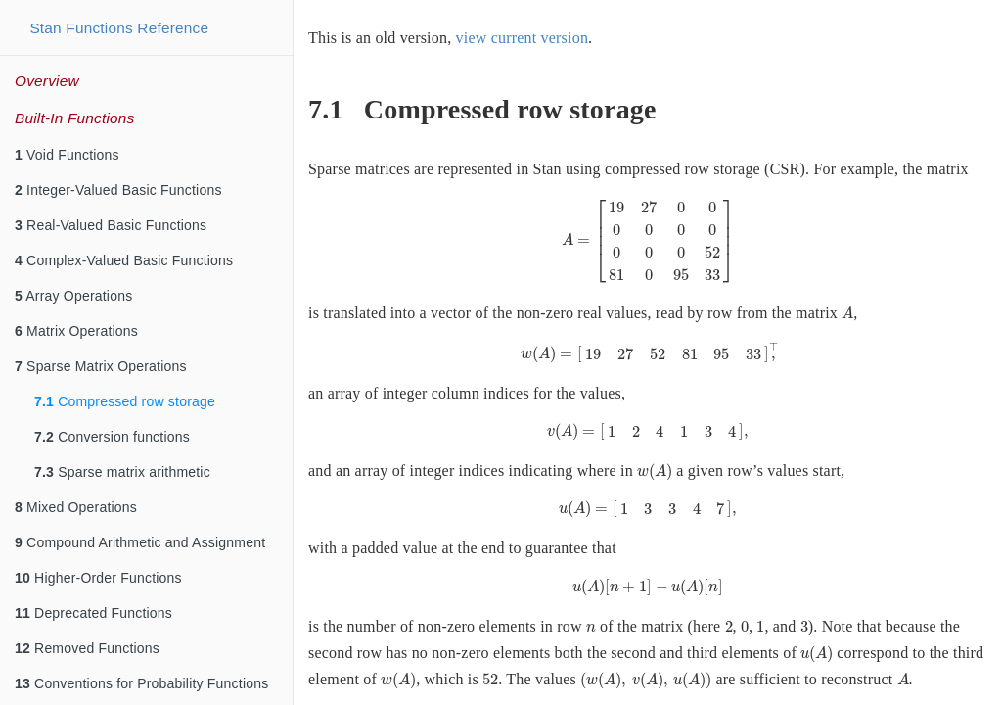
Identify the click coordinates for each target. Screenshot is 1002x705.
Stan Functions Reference (118, 28)
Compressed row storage (124, 401)
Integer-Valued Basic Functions (118, 190)
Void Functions (67, 155)
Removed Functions (87, 648)
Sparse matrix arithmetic (122, 472)
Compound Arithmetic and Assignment (140, 542)
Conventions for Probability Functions (141, 683)
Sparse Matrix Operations (101, 366)
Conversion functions (112, 437)
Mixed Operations (76, 507)
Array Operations (73, 296)
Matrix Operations (76, 331)
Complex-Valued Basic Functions (124, 260)
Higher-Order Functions (98, 578)
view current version (522, 37)
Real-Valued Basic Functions (110, 225)
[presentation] (648, 241)
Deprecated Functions (93, 613)
